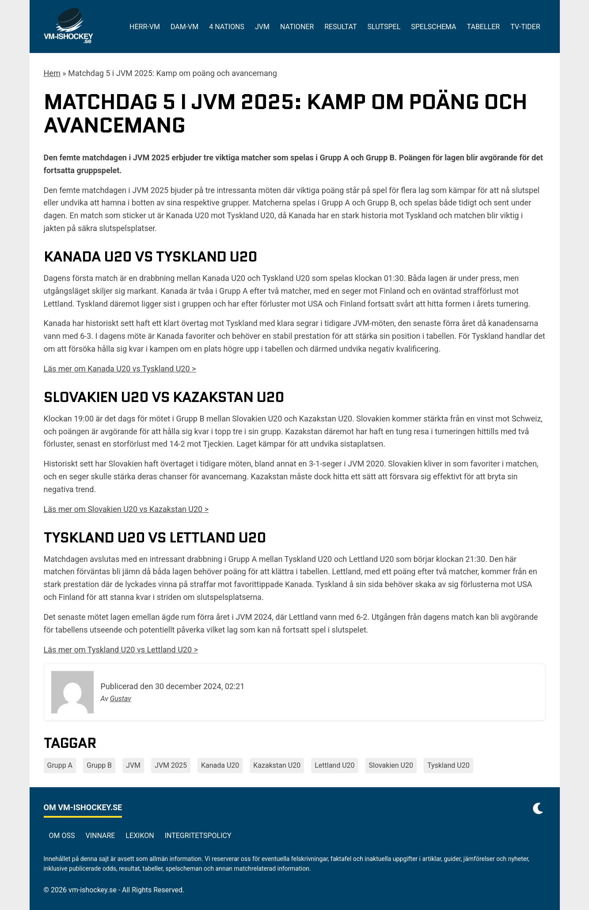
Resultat (340, 27)
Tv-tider (525, 27)
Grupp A (60, 765)
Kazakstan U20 (276, 765)
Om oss (62, 835)
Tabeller (483, 27)
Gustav (120, 698)
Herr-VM (144, 27)
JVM (262, 27)
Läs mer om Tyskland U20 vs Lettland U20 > (121, 649)
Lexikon (139, 835)
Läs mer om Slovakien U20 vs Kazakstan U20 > (126, 509)
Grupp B (99, 765)
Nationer (297, 27)
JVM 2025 (171, 765)
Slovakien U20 (391, 765)
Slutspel (383, 27)
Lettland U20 (334, 765)
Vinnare (100, 835)
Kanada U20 (220, 765)
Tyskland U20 (448, 765)
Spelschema (433, 27)
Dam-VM (184, 27)
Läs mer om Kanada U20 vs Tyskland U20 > (120, 368)
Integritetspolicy (198, 835)
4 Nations (226, 27)
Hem (52, 73)
